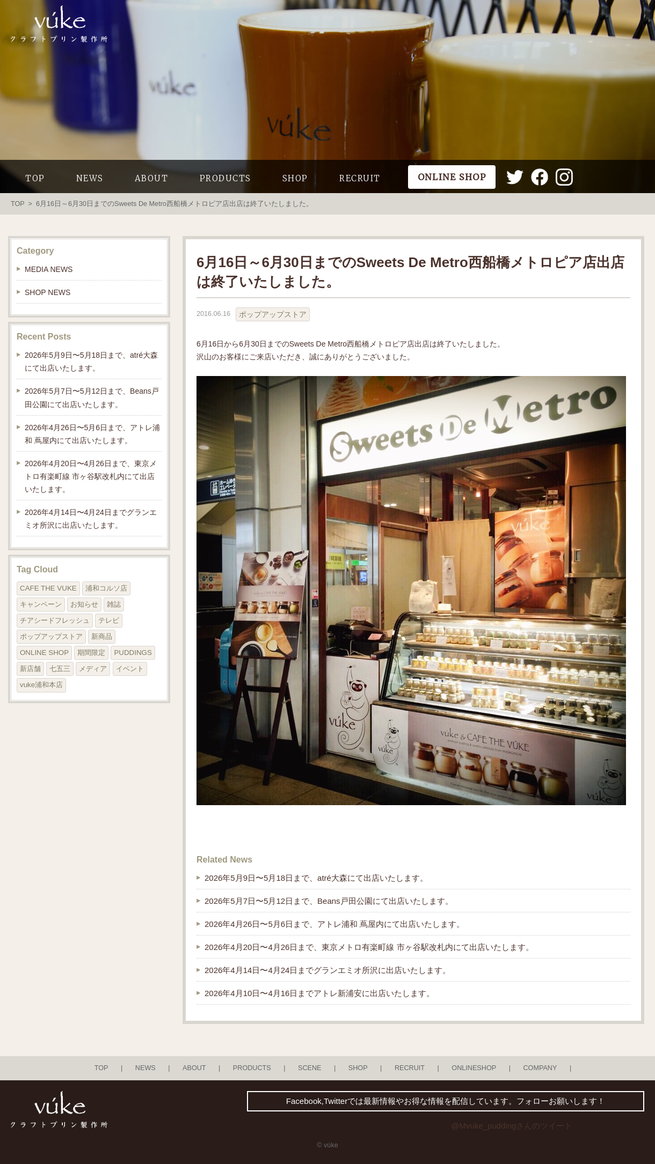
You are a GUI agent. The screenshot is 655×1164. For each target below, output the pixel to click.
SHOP (295, 178)
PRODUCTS (225, 178)
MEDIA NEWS (48, 269)
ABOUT (152, 178)
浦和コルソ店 (106, 588)
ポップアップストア (273, 314)
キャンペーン (41, 604)
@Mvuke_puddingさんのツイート (511, 1125)
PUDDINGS (132, 653)
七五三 (59, 669)
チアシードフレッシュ (55, 620)
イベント (130, 669)
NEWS (90, 178)
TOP (35, 178)
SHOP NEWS (47, 292)
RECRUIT (360, 178)
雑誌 (114, 604)
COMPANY (540, 1068)
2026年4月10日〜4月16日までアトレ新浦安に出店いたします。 (319, 993)
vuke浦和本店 (41, 685)
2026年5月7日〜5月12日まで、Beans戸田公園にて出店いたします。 (329, 900)
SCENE (310, 1068)
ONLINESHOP (474, 1068)
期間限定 (91, 653)
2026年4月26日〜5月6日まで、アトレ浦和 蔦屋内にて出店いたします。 (334, 924)
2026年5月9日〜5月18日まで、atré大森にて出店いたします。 (316, 877)
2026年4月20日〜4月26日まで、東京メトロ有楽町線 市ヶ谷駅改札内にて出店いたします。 (369, 947)
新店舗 (30, 669)
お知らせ (84, 604)
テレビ (108, 620)
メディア (93, 669)
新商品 (101, 636)
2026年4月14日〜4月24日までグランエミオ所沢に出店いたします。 (327, 970)
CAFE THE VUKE (48, 588)
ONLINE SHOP (44, 653)
